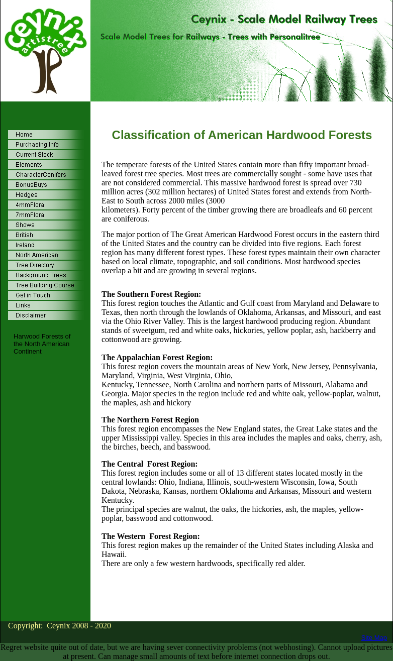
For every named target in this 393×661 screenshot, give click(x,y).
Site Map (374, 637)
